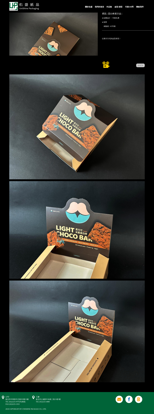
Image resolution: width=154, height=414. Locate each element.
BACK (140, 65)
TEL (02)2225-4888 (43, 402)
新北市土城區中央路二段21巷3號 (48, 399)
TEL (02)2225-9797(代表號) (15, 402)
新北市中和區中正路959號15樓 (17, 399)
